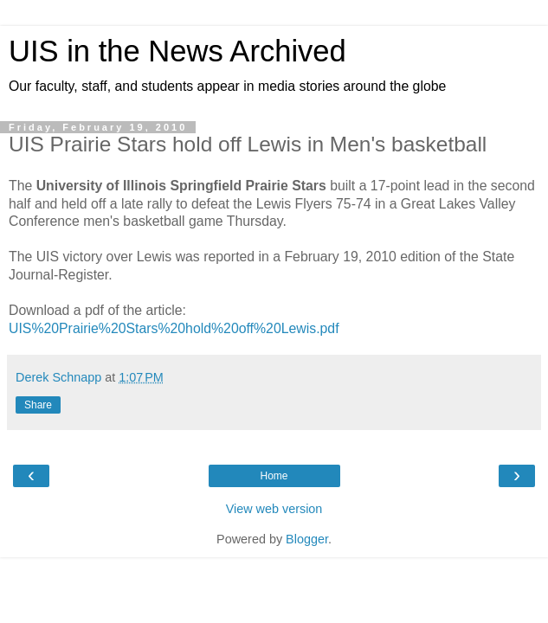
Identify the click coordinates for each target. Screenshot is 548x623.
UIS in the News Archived (177, 51)
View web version (274, 509)
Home (273, 476)
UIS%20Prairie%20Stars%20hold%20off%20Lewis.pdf (174, 328)
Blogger (307, 539)
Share (38, 405)
